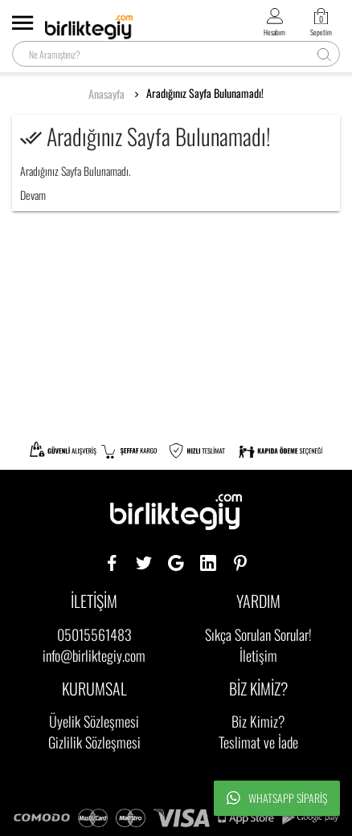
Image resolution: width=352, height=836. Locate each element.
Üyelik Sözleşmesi (94, 721)
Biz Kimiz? (258, 721)
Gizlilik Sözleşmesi (94, 742)
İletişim (258, 655)
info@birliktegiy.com (94, 655)
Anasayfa (106, 94)
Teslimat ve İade (258, 742)
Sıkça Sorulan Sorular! (258, 634)
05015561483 (94, 634)
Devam (33, 194)
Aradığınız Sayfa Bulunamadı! (205, 93)
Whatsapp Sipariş (277, 798)
